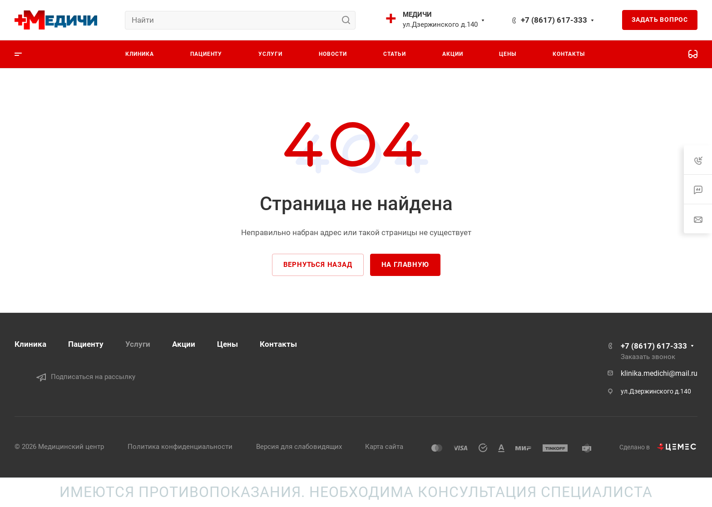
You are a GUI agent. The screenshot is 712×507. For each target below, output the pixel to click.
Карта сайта (384, 447)
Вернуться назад (317, 265)
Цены (227, 344)
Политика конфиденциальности (180, 447)
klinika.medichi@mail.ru (659, 373)
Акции (183, 344)
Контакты (278, 344)
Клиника (30, 344)
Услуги (137, 344)
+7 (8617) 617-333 (554, 20)
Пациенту (86, 344)
